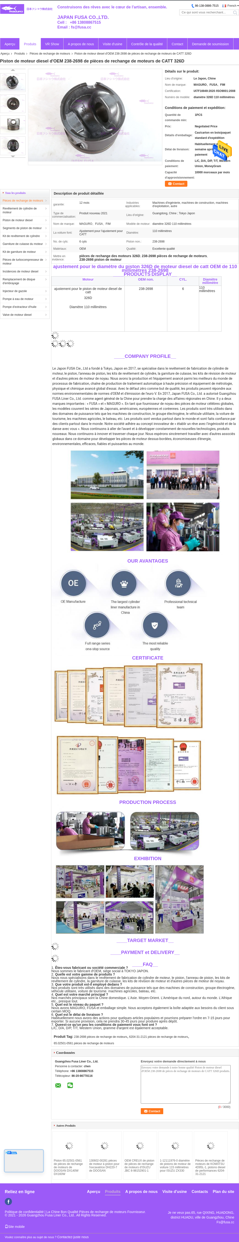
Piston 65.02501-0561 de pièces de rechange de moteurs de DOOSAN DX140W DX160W (68, 1167)
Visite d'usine (112, 44)
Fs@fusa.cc (225, 1222)
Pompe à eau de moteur (18, 299)
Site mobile (15, 1227)
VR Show (52, 44)
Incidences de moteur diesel (20, 271)
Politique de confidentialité (24, 1212)
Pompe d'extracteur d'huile (19, 307)
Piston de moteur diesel (18, 220)
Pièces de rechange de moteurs (50, 53)
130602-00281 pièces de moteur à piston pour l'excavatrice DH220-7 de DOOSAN (104, 1165)
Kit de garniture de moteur (19, 252)
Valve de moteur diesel (17, 314)
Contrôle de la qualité (147, 44)
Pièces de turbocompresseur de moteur (23, 261)
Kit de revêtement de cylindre (21, 236)
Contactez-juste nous (73, 1237)
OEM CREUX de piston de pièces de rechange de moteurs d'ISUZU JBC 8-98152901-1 (139, 1165)
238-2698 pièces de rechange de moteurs (100, 1037)
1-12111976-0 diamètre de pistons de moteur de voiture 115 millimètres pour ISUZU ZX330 (175, 1165)
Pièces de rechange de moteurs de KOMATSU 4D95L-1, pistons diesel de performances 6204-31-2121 (210, 1167)
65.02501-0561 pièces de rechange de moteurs (84, 1043)
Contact (177, 44)
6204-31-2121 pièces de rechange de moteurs (158, 1037)
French (232, 5)
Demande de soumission (210, 44)
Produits (30, 44)
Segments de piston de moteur (22, 228)
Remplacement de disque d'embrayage (19, 281)
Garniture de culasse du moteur (23, 244)
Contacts (200, 1192)
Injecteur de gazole (15, 291)
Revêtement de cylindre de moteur (20, 210)
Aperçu (10, 44)
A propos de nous (81, 44)
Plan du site (223, 1192)
